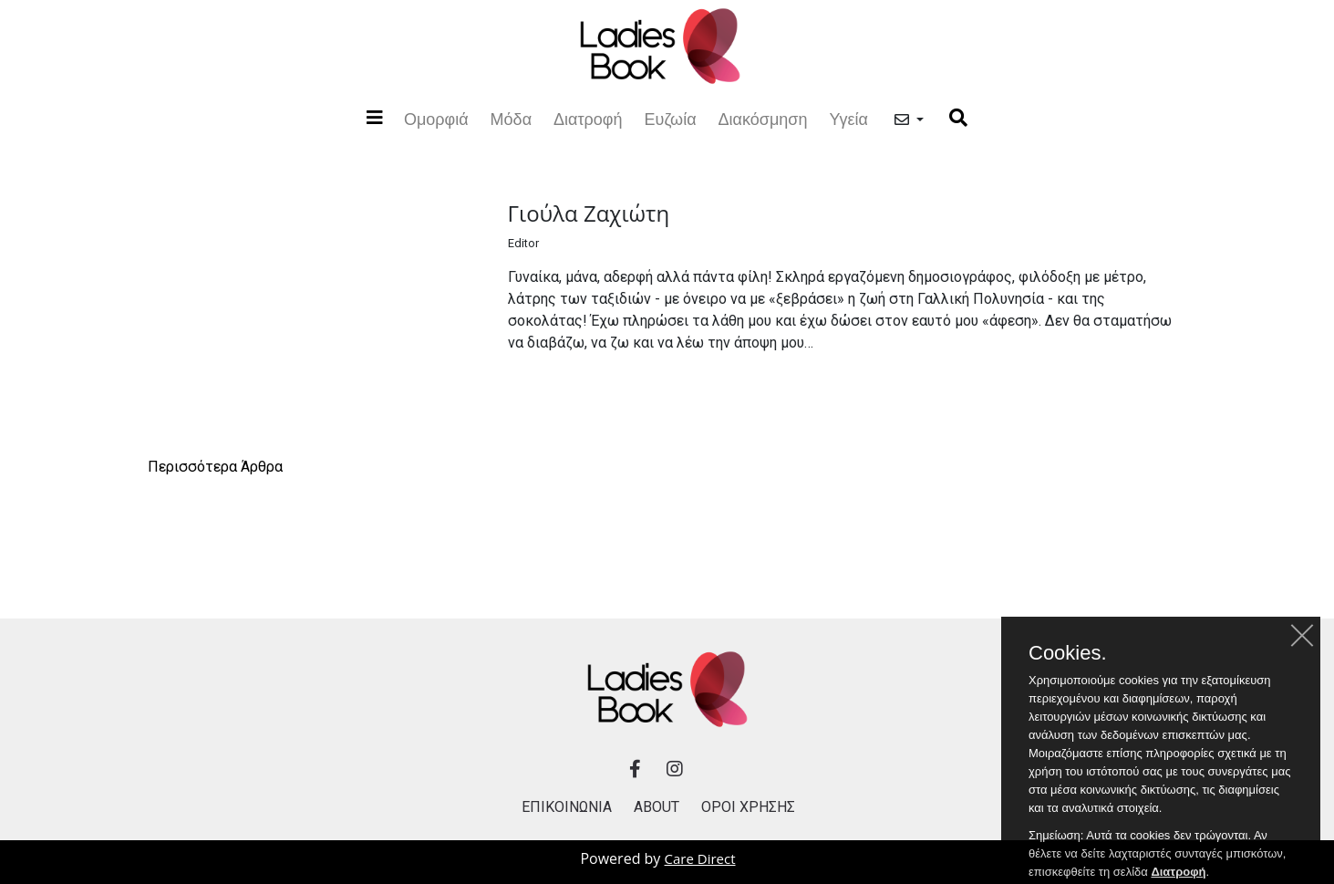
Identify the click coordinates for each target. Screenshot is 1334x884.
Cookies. (1068, 667)
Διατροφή (587, 119)
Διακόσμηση (763, 119)
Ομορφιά (436, 117)
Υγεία (848, 119)
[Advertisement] (667, 534)
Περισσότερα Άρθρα (215, 466)
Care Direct (700, 858)
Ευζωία (671, 119)
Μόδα (511, 119)
